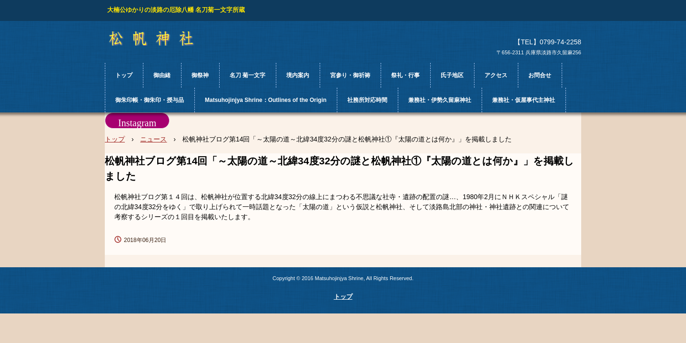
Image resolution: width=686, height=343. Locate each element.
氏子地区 (452, 75)
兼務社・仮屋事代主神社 (523, 100)
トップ (123, 75)
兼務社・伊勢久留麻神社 (439, 100)
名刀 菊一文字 (247, 75)
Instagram (137, 123)
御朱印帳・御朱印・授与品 (149, 100)
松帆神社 (160, 38)
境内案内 (297, 75)
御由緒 (162, 75)
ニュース (153, 139)
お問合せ (539, 75)
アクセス (495, 75)
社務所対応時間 (367, 100)
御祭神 (200, 75)
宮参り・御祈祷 (350, 75)
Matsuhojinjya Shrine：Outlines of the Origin (265, 100)
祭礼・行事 (405, 75)
